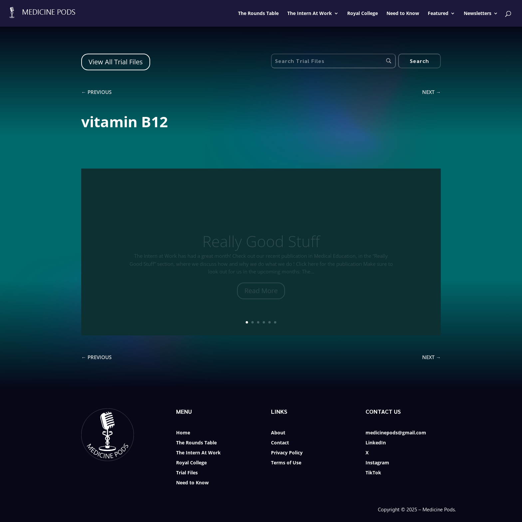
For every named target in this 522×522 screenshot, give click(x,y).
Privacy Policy (287, 453)
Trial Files (187, 473)
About (278, 433)
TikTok (373, 473)
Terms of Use (286, 463)
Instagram (377, 463)
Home (183, 433)
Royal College (191, 463)
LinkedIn (376, 443)
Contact (280, 443)
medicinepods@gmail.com (396, 433)
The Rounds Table (196, 443)
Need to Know (192, 483)
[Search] (419, 61)
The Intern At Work (198, 453)
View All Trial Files (116, 61)
